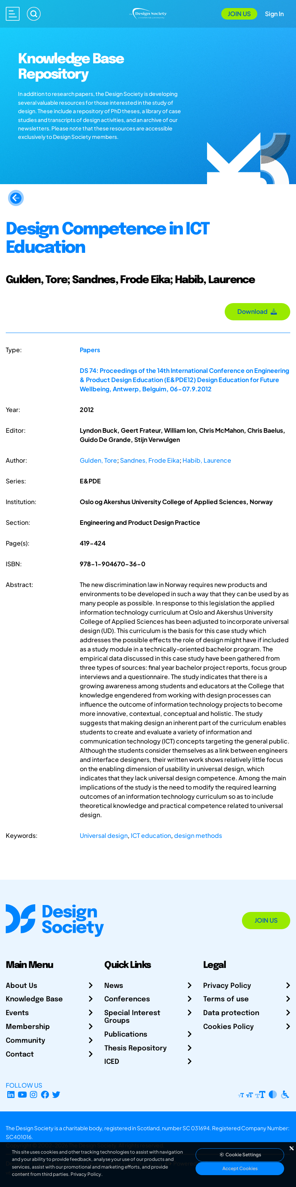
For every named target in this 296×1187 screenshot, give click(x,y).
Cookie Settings (240, 1154)
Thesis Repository (135, 1048)
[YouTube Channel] (22, 1094)
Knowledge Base (34, 999)
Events (17, 1013)
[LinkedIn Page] (11, 1094)
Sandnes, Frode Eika (149, 460)
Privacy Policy (227, 986)
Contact (20, 1054)
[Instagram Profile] (33, 1094)
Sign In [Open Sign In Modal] (274, 14)
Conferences (127, 999)
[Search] (34, 14)
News (113, 986)
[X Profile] (56, 1094)
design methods (198, 835)
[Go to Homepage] (148, 13)
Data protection (231, 1013)
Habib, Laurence (207, 460)
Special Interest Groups (132, 1017)
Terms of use (226, 999)
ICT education (151, 835)
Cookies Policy (228, 1027)
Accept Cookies (240, 1168)
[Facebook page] (45, 1094)
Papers (90, 350)
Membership (28, 1027)
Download (257, 311)
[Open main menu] (13, 14)
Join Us (239, 14)
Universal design (104, 835)
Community (25, 1040)
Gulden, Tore (98, 460)
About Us (21, 986)
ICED (111, 1061)
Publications (125, 1034)
